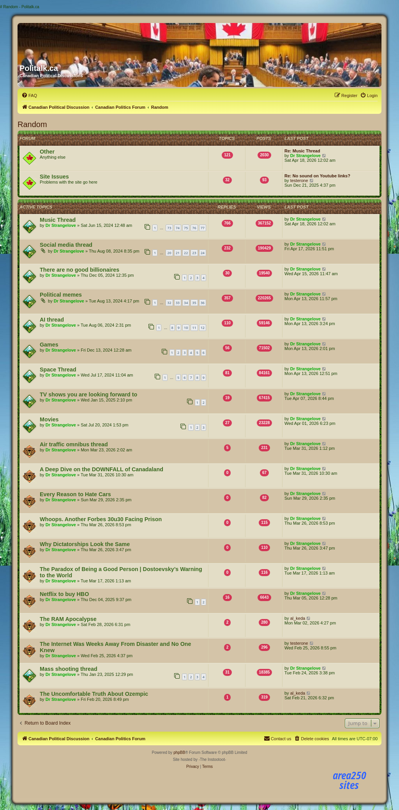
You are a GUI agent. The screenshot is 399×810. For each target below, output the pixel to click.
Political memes (61, 295)
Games (49, 344)
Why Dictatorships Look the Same (85, 544)
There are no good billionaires (79, 270)
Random (32, 124)
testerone (299, 180)
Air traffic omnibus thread (74, 444)
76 (194, 227)
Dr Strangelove (305, 155)
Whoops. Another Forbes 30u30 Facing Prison (101, 519)
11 (194, 327)
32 (169, 302)
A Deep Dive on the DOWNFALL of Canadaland (101, 469)
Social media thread (66, 245)
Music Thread (58, 220)
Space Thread (58, 369)
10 (186, 327)
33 (178, 302)
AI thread (52, 320)
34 (186, 302)
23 (194, 252)
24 (203, 252)
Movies (49, 419)
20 (169, 252)
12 (203, 327)
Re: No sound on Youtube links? (317, 175)
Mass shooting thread (68, 669)
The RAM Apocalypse (68, 619)
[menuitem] (29, 95)
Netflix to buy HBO (64, 594)
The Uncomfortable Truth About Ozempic (94, 694)
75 (186, 227)
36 (203, 302)
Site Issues (54, 176)
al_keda (297, 618)
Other (47, 152)
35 (194, 302)
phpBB (179, 752)
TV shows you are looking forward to (88, 394)
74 (178, 227)
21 (178, 252)
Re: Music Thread (302, 151)
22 (186, 252)
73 (169, 227)
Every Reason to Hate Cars (75, 494)
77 (203, 227)
